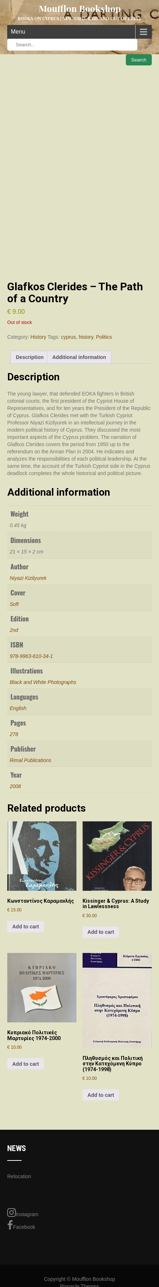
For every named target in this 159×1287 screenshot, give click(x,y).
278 (14, 734)
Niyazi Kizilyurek (28, 578)
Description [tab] (30, 357)
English (18, 708)
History (39, 337)
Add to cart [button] (25, 926)
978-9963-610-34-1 (31, 656)
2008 (15, 786)
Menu (18, 32)
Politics (104, 337)
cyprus (68, 337)
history (86, 337)
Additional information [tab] (79, 357)
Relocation (19, 1176)
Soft (14, 604)
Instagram (22, 1212)
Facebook (21, 1225)
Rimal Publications (30, 760)
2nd (14, 630)
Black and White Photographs (43, 682)
